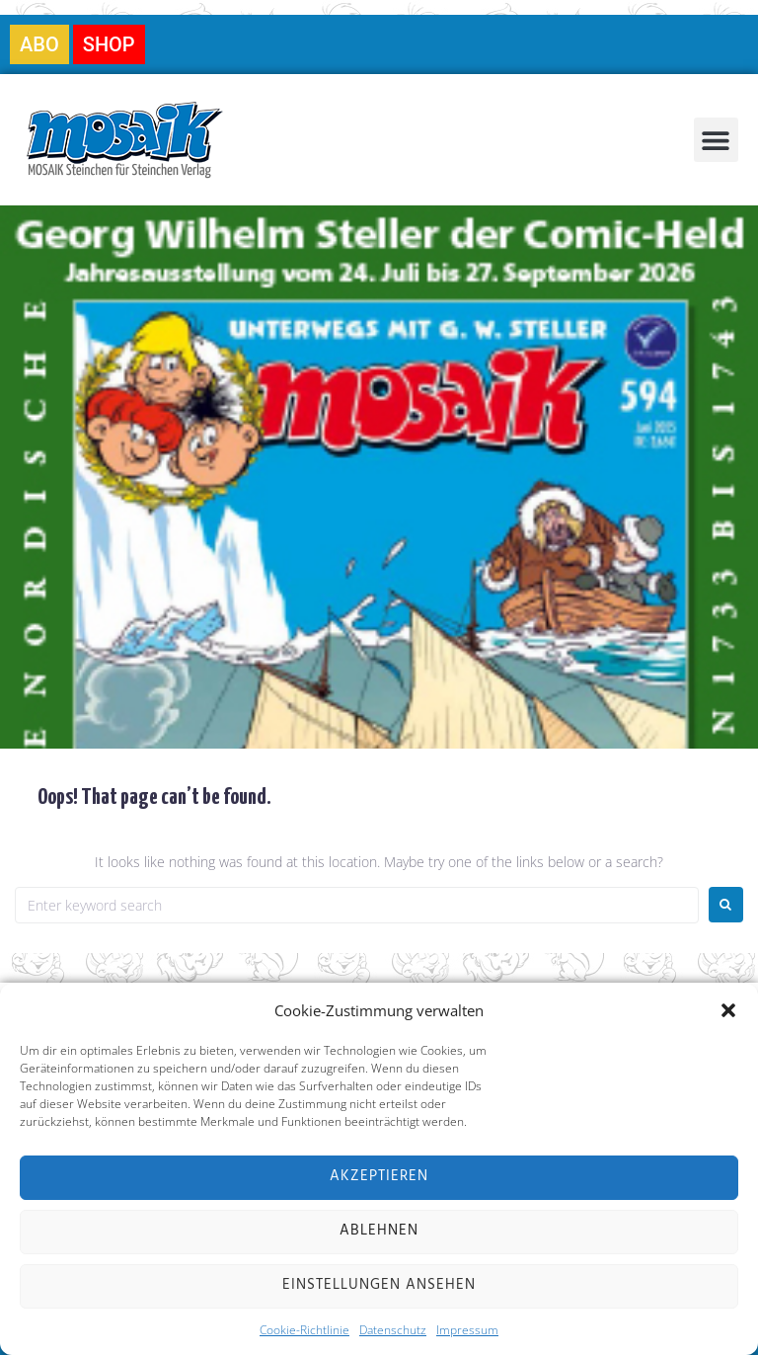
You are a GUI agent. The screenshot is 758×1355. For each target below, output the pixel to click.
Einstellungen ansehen (379, 1286)
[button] (728, 1010)
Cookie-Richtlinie (304, 1329)
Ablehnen (379, 1231)
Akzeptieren (379, 1177)
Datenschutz (392, 1329)
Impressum (467, 1329)
